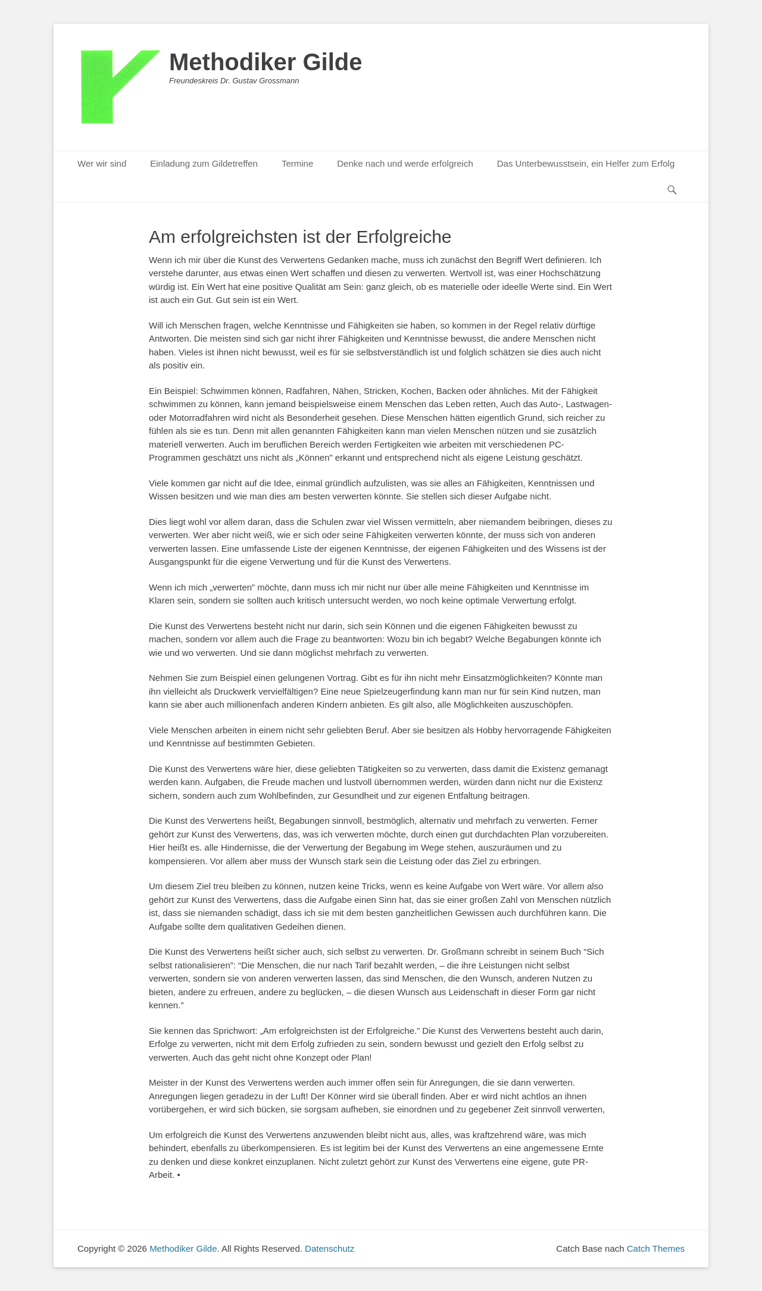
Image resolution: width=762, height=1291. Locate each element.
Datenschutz (329, 1248)
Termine (297, 163)
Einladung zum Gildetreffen (204, 163)
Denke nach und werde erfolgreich (405, 163)
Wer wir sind (101, 163)
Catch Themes (656, 1248)
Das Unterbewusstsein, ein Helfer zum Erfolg (585, 163)
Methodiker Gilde (266, 62)
